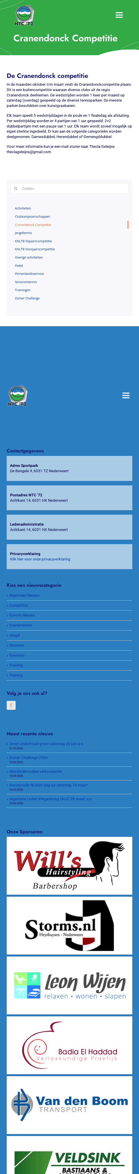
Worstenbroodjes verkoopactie (35, 771)
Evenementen (20, 625)
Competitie (18, 605)
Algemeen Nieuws (24, 595)
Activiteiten (23, 208)
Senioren (16, 645)
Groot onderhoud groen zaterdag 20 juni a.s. (46, 744)
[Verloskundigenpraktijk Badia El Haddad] (69, 1019)
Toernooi (16, 655)
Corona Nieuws (22, 615)
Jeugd (14, 635)
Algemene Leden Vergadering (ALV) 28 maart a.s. (50, 799)
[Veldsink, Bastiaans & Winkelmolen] (69, 1138)
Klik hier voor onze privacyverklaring (40, 559)
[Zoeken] (16, 188)
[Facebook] (11, 705)
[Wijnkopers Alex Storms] (69, 899)
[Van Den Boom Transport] (69, 1078)
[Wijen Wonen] (69, 959)
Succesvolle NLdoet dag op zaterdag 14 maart (48, 785)
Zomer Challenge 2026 (28, 757)
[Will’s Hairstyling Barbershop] (69, 839)
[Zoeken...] (69, 188)
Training (16, 665)
